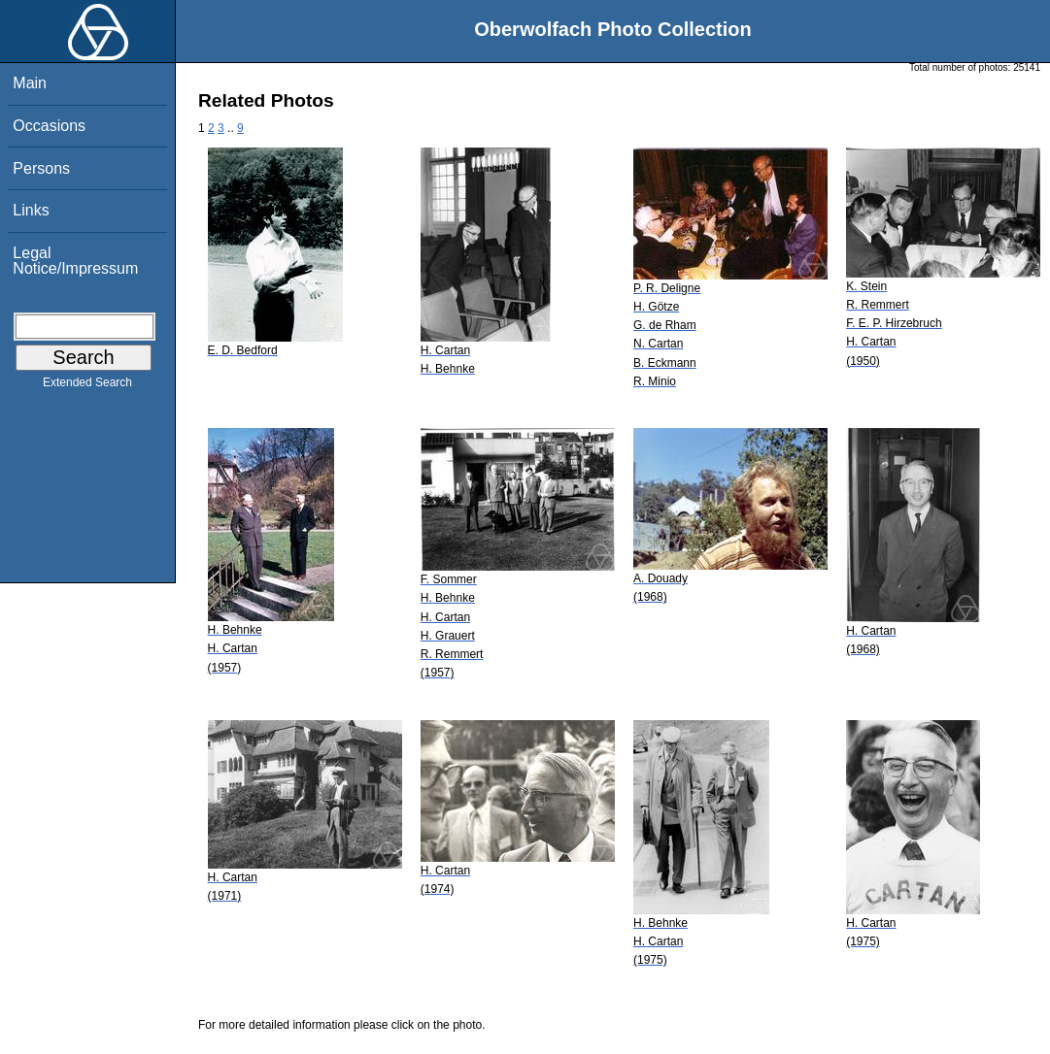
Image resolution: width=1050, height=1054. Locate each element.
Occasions (49, 125)
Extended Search (87, 386)
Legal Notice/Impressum (75, 261)
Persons (41, 168)
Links (31, 210)
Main (30, 83)
